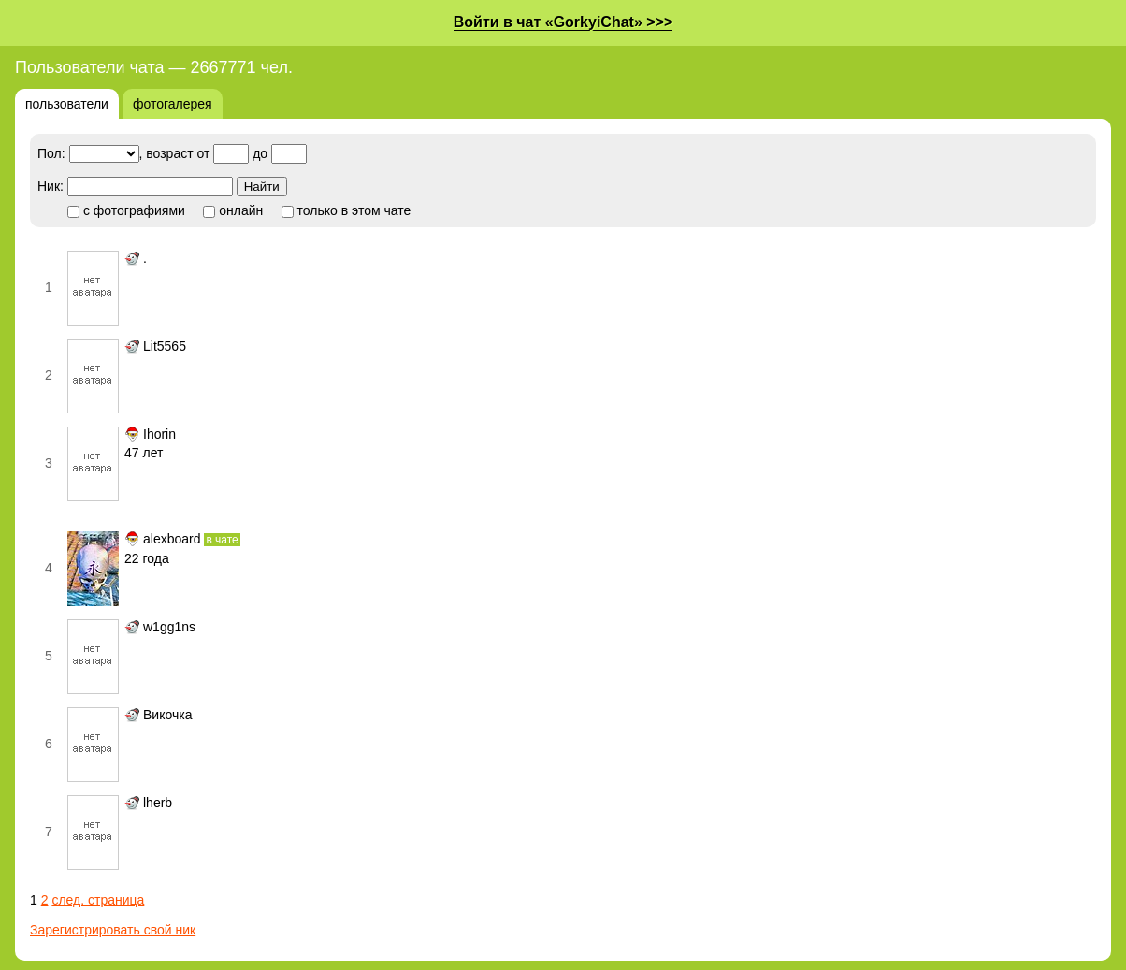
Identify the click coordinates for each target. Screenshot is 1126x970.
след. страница (97, 899)
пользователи (66, 103)
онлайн (233, 210)
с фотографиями (126, 210)
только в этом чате (346, 210)
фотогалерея (172, 103)
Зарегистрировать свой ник (112, 929)
